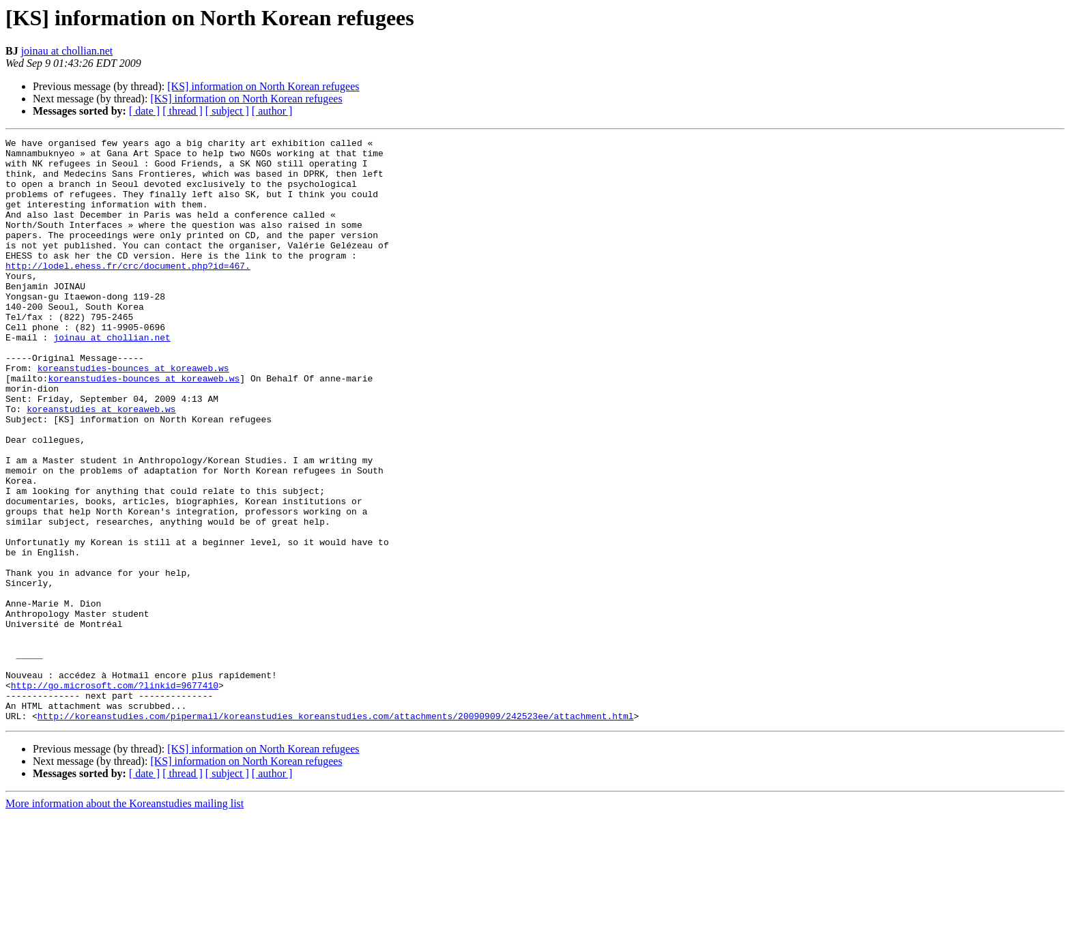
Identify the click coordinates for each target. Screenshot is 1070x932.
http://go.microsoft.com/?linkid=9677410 (114, 795)
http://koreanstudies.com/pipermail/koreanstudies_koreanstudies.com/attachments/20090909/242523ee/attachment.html (336, 832)
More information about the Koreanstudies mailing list (124, 920)
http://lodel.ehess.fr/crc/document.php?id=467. (127, 292)
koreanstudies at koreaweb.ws (101, 464)
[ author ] (272, 111)
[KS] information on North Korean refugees (263, 86)
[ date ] (144, 111)
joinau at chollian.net (67, 51)
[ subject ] (227, 111)
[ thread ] (182, 111)
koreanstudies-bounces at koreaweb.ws (133, 415)
